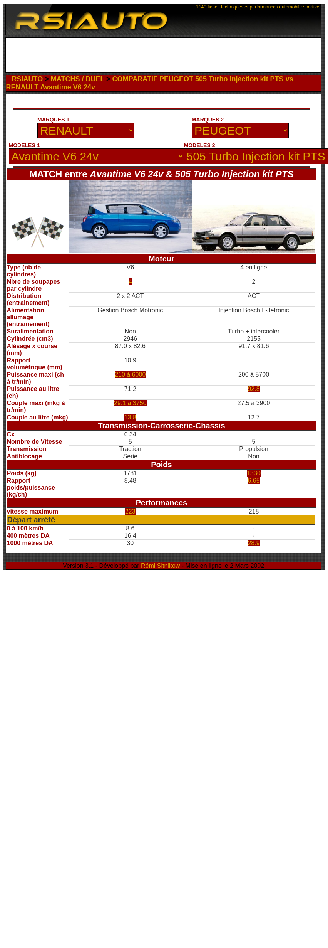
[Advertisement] (163, 57)
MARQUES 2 (208, 119)
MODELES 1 (24, 145)
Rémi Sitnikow (160, 565)
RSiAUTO (27, 79)
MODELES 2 (199, 145)
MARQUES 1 (53, 119)
